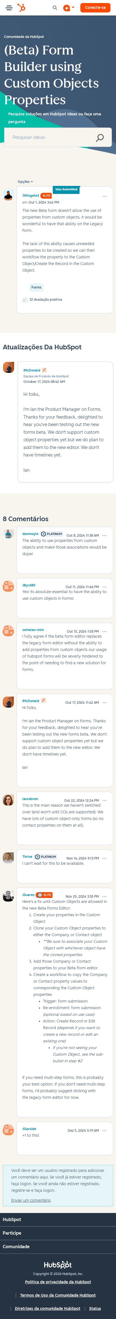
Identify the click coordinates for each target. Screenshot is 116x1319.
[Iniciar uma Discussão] (69, 7)
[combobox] (58, 137)
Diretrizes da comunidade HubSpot (47, 1308)
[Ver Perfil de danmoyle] (30, 533)
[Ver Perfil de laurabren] (30, 798)
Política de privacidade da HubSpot (58, 1282)
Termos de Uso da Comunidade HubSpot (58, 1295)
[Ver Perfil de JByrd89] (28, 584)
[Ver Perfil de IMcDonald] (30, 700)
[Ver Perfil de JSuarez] (28, 894)
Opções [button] (24, 182)
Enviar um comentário (31, 1200)
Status (95, 1308)
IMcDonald (31, 370)
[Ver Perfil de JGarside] (29, 1128)
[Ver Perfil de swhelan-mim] (33, 629)
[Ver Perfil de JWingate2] (30, 195)
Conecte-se (95, 7)
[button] (104, 196)
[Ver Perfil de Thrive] (27, 856)
